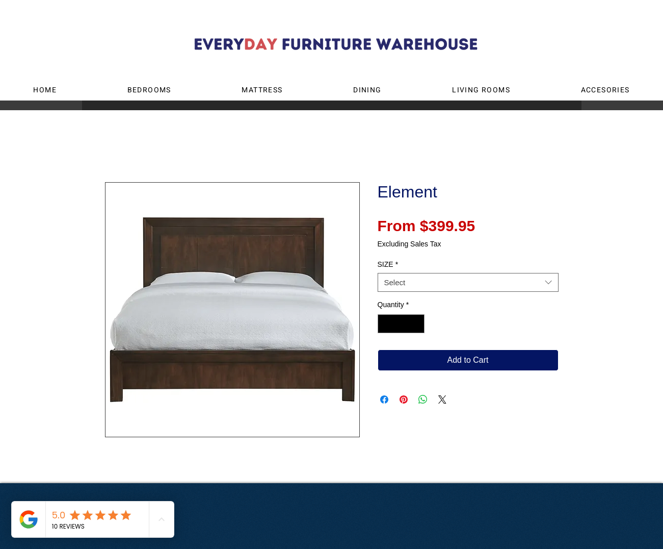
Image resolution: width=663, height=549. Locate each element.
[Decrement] (385, 324)
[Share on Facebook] (384, 399)
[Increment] (416, 324)
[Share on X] (442, 399)
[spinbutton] (401, 324)
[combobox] (468, 282)
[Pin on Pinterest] (403, 399)
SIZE (388, 264)
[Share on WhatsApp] (423, 399)
